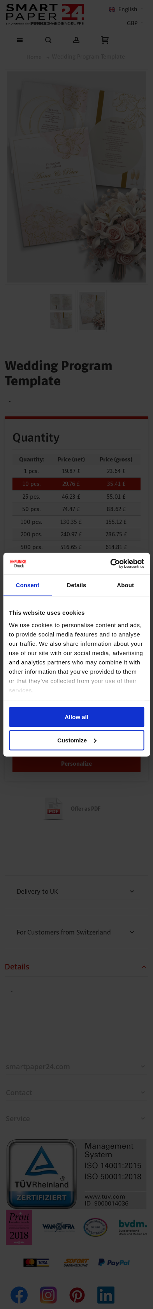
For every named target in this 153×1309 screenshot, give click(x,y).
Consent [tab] (27, 585)
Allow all (76, 717)
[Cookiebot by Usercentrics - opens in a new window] (110, 563)
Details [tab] (76, 585)
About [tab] (125, 585)
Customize (76, 740)
